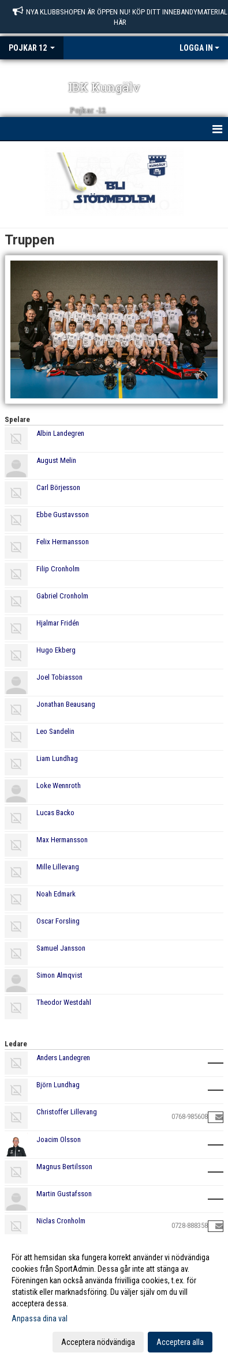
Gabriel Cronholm (62, 595)
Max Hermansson (62, 839)
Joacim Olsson (58, 1139)
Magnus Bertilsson (64, 1166)
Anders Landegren (63, 1057)
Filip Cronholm (58, 568)
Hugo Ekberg (56, 650)
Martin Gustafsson (64, 1193)
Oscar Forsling (58, 921)
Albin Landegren (60, 433)
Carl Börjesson (58, 487)
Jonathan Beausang (65, 704)
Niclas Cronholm (60, 1220)
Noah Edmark (56, 894)
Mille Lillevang (57, 866)
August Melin (56, 460)
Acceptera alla (180, 1342)
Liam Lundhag (57, 758)
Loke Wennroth (58, 785)
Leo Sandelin (55, 731)
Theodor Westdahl (63, 1002)
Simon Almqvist (59, 975)
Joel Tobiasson (59, 677)
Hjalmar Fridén (57, 623)
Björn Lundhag (58, 1084)
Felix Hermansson (62, 541)
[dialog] (114, 1299)
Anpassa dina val (40, 1318)
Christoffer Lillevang (66, 1111)
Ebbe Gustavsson (62, 514)
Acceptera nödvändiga (98, 1342)
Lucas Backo (55, 812)
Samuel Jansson (60, 948)
